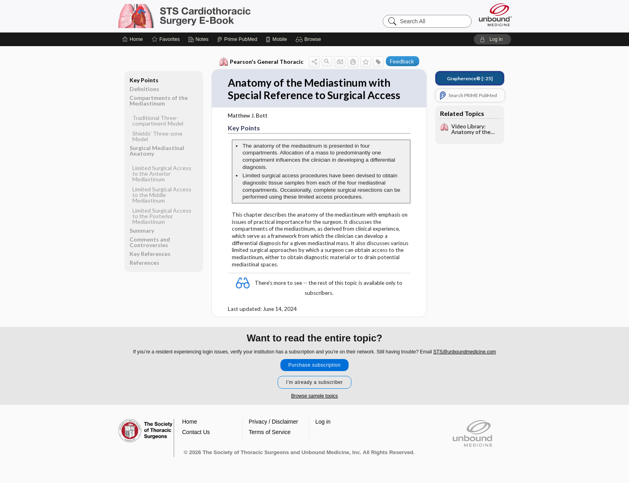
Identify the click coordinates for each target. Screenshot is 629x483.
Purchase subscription (314, 365)
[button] (309, 39)
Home (189, 421)
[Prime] (237, 39)
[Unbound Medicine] (495, 14)
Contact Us (196, 432)
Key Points (144, 80)
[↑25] (470, 78)
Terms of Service (269, 432)
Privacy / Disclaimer (273, 421)
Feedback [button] (402, 61)
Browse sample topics (314, 396)
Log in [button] (323, 421)
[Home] (132, 39)
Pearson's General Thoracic (261, 62)
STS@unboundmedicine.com (464, 352)
